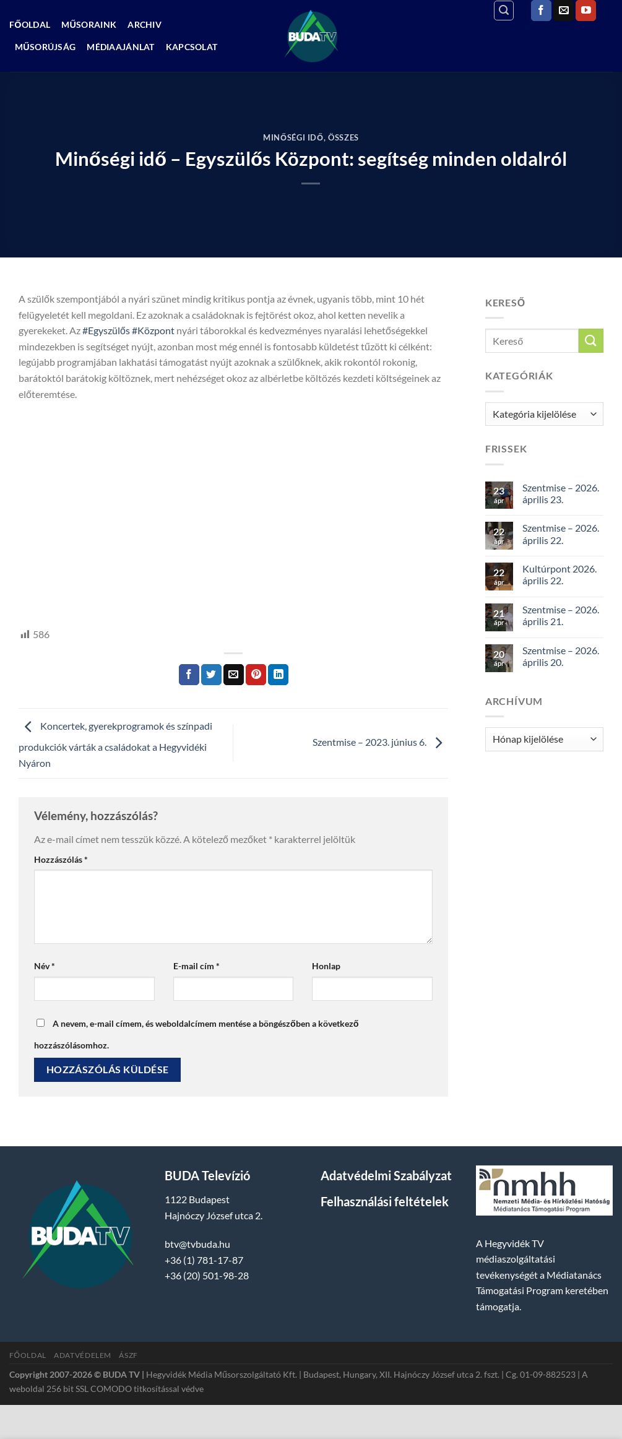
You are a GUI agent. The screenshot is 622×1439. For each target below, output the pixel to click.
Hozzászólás (61, 859)
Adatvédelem (82, 1355)
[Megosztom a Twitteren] (211, 674)
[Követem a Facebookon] (541, 10)
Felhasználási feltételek (385, 1201)
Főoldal (29, 24)
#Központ (153, 330)
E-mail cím (196, 966)
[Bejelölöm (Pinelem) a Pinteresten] (256, 674)
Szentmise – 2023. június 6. (380, 742)
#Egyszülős (106, 330)
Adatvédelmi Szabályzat (386, 1175)
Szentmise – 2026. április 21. (560, 615)
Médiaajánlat (120, 46)
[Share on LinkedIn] (278, 674)
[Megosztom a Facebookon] (189, 674)
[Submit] (591, 341)
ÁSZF (128, 1355)
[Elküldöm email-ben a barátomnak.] (233, 674)
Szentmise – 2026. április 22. (560, 533)
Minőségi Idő (293, 137)
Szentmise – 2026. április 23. (560, 493)
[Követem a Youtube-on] (586, 10)
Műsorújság (45, 46)
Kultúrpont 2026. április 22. (559, 574)
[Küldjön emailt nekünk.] (563, 10)
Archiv (144, 24)
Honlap (326, 966)
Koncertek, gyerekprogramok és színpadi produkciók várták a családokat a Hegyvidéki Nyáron (115, 744)
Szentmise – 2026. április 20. (560, 656)
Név (44, 966)
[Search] (504, 10)
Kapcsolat (192, 46)
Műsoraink (88, 24)
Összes (343, 137)
